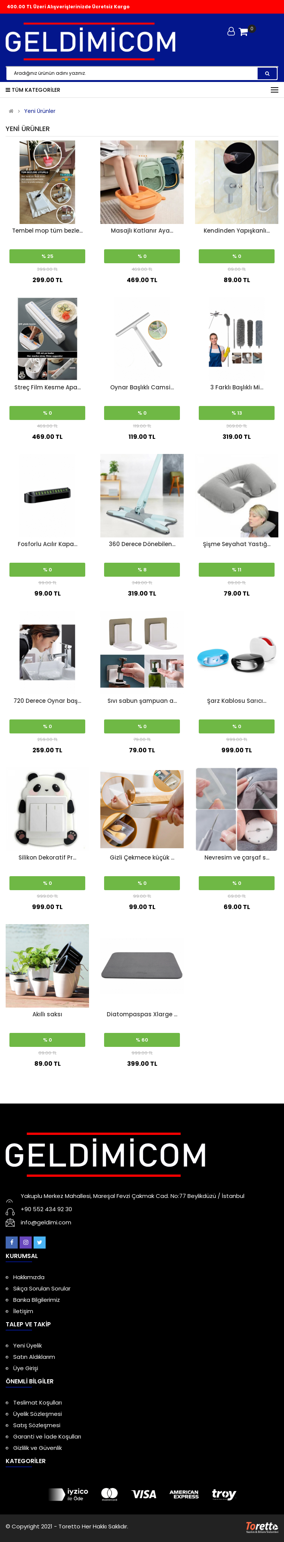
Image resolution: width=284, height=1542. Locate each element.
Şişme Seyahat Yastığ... (236, 544)
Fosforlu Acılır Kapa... (47, 544)
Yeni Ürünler (39, 111)
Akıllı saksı (47, 1014)
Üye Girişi (25, 1368)
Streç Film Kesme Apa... (47, 387)
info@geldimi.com (46, 1222)
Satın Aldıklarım (34, 1357)
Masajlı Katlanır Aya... (142, 231)
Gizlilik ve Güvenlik (37, 1448)
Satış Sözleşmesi (36, 1425)
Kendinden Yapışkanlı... (237, 231)
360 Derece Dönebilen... (142, 544)
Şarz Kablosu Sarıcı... (236, 701)
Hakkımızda (29, 1277)
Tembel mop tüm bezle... (47, 231)
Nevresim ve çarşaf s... (236, 857)
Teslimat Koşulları (37, 1402)
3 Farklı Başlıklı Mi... (236, 387)
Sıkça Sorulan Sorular (42, 1288)
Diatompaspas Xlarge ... (142, 1014)
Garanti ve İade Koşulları (47, 1436)
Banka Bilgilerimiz (36, 1300)
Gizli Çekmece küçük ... (142, 857)
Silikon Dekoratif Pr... (47, 857)
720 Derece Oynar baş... (47, 701)
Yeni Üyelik (27, 1345)
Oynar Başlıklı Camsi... (142, 387)
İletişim (23, 1311)
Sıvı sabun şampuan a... (142, 701)
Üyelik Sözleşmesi (37, 1414)
